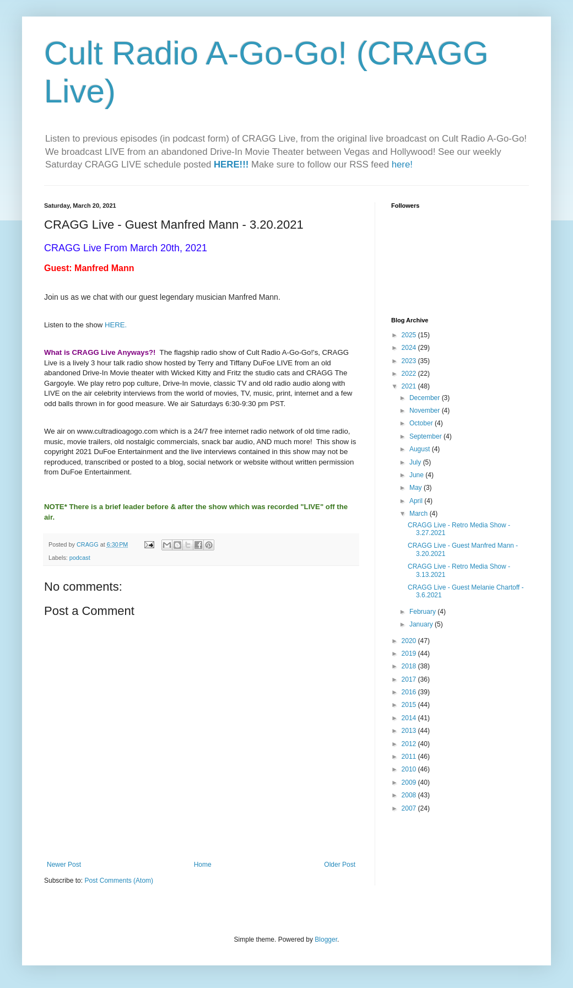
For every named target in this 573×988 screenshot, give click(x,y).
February (423, 612)
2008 (410, 795)
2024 (410, 348)
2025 (410, 335)
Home (203, 864)
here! (402, 164)
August (420, 449)
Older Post (339, 864)
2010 (410, 769)
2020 (410, 641)
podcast (79, 557)
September (426, 436)
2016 (410, 692)
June (417, 475)
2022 (410, 373)
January (422, 624)
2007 (410, 808)
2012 (410, 744)
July (416, 462)
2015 (410, 705)
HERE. (116, 325)
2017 (410, 679)
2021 (410, 386)
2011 (410, 756)
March (419, 513)
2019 (410, 653)
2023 (410, 361)
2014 (410, 718)
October (422, 423)
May (416, 488)
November (425, 410)
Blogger (326, 939)
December (425, 398)
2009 (410, 782)
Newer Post (64, 864)
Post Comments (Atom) (118, 880)
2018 (410, 666)
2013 (410, 731)
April (416, 501)
